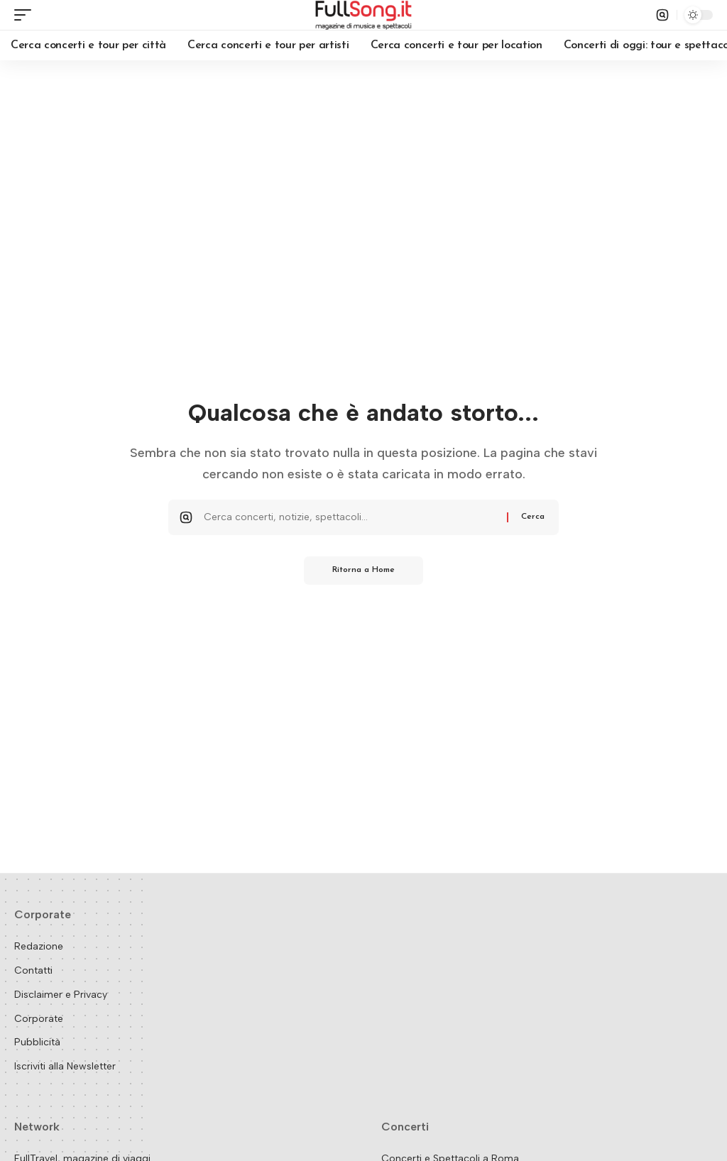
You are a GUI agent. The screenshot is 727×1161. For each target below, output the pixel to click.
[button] (26, 15)
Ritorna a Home (363, 570)
